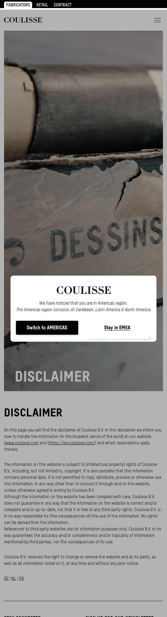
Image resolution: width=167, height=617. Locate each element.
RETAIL (42, 4)
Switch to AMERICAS (47, 327)
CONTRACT (62, 4)
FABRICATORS (18, 4)
